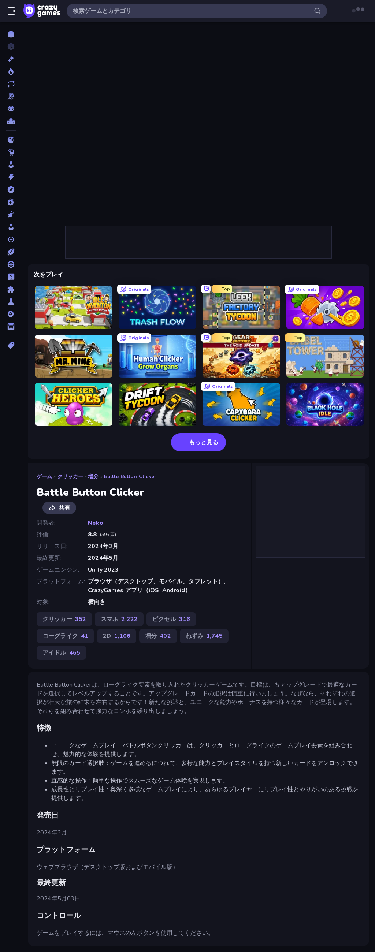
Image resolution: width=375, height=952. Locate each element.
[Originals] (11, 96)
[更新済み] (11, 84)
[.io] (11, 140)
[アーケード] (11, 165)
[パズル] (11, 289)
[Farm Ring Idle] (325, 307)
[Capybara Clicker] (241, 404)
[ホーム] (11, 34)
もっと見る (198, 442)
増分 (93, 476)
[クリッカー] (11, 214)
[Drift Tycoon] (157, 404)
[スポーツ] (11, 252)
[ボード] (11, 301)
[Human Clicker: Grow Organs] (157, 356)
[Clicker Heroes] (73, 404)
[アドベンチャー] (11, 189)
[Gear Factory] (241, 356)
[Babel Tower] (325, 356)
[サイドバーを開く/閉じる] (12, 11)
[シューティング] (11, 239)
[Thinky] (11, 152)
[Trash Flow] (157, 307)
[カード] (11, 202)
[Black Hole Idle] (325, 404)
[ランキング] (11, 121)
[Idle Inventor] (73, 307)
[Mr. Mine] (73, 356)
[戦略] (11, 314)
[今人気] (11, 71)
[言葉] (11, 326)
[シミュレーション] (11, 227)
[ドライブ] (11, 264)
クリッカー (70, 476)
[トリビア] (11, 277)
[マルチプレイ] (11, 109)
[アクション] (11, 177)
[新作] (11, 59)
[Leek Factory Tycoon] (241, 307)
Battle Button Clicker (130, 476)
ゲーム (44, 476)
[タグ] (11, 345)
